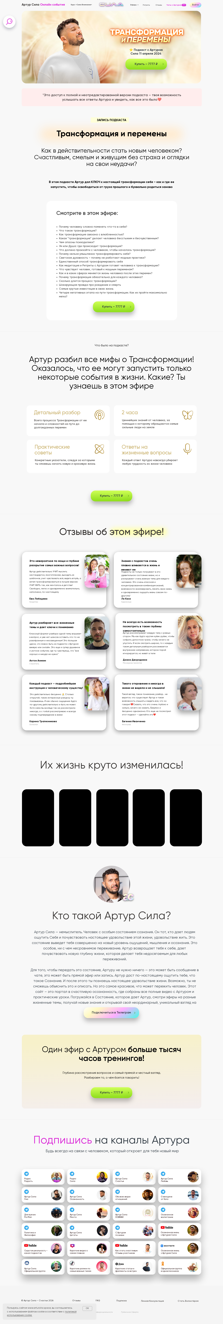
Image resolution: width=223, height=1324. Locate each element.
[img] (56, 1176)
